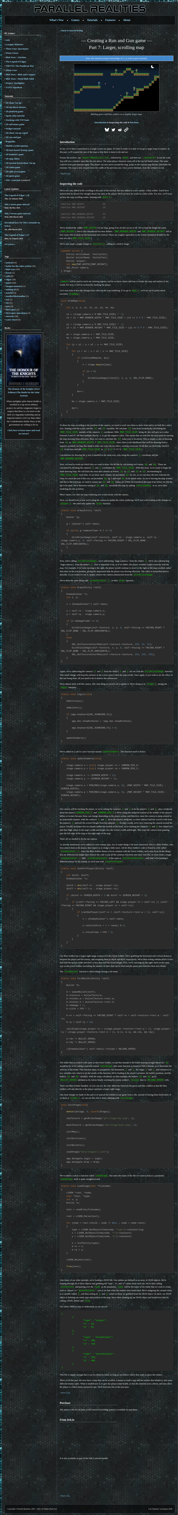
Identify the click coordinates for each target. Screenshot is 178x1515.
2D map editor (13, 158)
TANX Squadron (14, 87)
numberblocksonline (15, 296)
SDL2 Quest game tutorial (17, 204)
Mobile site (89, 1511)
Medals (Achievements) (17, 145)
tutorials (10, 316)
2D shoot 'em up (13, 103)
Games (75, 20)
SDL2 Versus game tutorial (17, 213)
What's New (56, 20)
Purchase (134, 122)
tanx (8, 306)
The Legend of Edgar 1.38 (16, 195)
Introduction (100, 122)
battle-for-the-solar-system (18, 266)
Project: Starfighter (15, 83)
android (9, 262)
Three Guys (11, 70)
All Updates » (9, 244)
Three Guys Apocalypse (17, 48)
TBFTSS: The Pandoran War (20, 66)
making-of (11, 289)
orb (7, 299)
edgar (8, 279)
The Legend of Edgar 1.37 (16, 235)
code (8, 276)
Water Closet (12, 53)
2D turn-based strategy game (20, 150)
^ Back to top (65, 173)
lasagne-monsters (14, 286)
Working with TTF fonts (17, 120)
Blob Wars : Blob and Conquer (20, 74)
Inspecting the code (118, 122)
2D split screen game (15, 171)
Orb (8, 40)
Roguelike (10, 141)
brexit (9, 272)
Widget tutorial (13, 128)
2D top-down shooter (16, 107)
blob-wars (10, 269)
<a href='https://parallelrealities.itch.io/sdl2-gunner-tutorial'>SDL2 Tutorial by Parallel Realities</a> (107, 1430)
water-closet (11, 319)
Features (110, 20)
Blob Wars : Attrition (16, 57)
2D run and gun (13, 137)
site (7, 303)
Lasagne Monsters (14, 44)
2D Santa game (13, 167)
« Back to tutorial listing (71, 30)
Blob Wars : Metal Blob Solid (20, 78)
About (126, 20)
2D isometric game (15, 154)
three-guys (11, 309)
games (9, 282)
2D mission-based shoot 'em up (20, 163)
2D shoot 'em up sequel (17, 133)
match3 (9, 293)
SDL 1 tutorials (13, 180)
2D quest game (13, 176)
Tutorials (92, 20)
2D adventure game (15, 124)
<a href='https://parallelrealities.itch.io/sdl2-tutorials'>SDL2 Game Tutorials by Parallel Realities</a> (107, 1467)
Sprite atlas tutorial (15, 115)
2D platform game (14, 111)
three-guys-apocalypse (16, 313)
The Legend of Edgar (16, 61)
